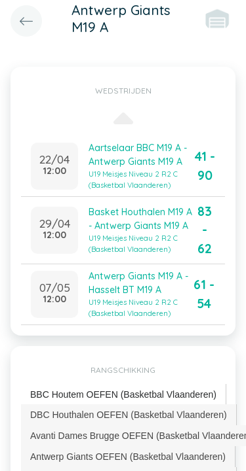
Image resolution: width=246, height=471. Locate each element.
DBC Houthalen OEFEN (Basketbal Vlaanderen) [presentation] (128, 415)
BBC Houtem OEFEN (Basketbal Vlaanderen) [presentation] (123, 394)
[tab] (123, 395)
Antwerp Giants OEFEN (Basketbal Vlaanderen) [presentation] (128, 456)
